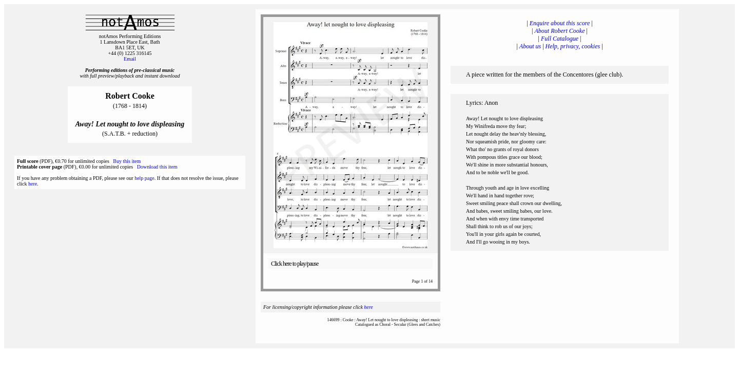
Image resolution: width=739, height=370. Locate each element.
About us (530, 46)
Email (130, 59)
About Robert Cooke (560, 30)
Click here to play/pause (294, 263)
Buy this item (127, 161)
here (32, 184)
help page (144, 178)
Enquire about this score (560, 23)
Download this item (157, 167)
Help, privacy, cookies (573, 46)
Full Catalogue (559, 38)
